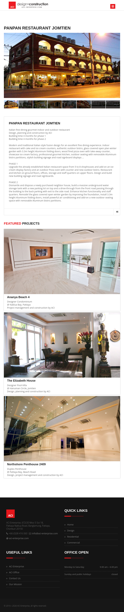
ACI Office (14, 572)
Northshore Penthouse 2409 (26, 464)
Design (70, 530)
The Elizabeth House (21, 380)
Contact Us (15, 578)
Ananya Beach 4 (18, 297)
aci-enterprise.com (19, 538)
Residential (73, 536)
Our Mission (15, 584)
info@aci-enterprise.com (45, 533)
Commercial (73, 542)
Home (70, 524)
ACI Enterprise (16, 566)
